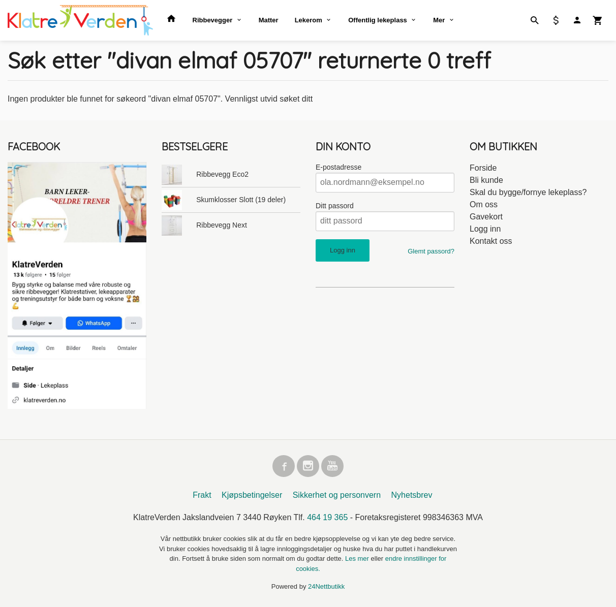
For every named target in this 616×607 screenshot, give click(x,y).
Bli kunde (486, 180)
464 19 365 (327, 518)
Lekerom (308, 20)
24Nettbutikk (326, 587)
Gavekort (486, 216)
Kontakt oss (491, 241)
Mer (439, 20)
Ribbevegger (213, 20)
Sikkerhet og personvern (337, 495)
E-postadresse (338, 167)
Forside (483, 168)
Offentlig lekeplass (377, 20)
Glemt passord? (431, 251)
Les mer (358, 559)
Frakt (202, 495)
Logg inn (485, 229)
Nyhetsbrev (412, 495)
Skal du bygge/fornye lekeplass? (528, 192)
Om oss (484, 204)
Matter (269, 20)
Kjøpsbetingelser (252, 495)
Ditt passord (335, 206)
